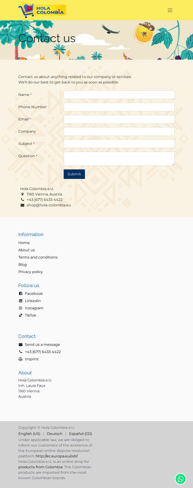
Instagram (34, 308)
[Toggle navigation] (170, 10)
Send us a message (42, 344)
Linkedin (33, 301)
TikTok (30, 315)
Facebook (34, 293)
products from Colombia (40, 467)
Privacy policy (30, 272)
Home (24, 243)
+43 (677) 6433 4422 (43, 352)
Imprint (32, 359)
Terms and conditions (38, 257)
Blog (22, 264)
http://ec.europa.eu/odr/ (57, 456)
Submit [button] (74, 174)
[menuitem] (29, 433)
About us (26, 250)
